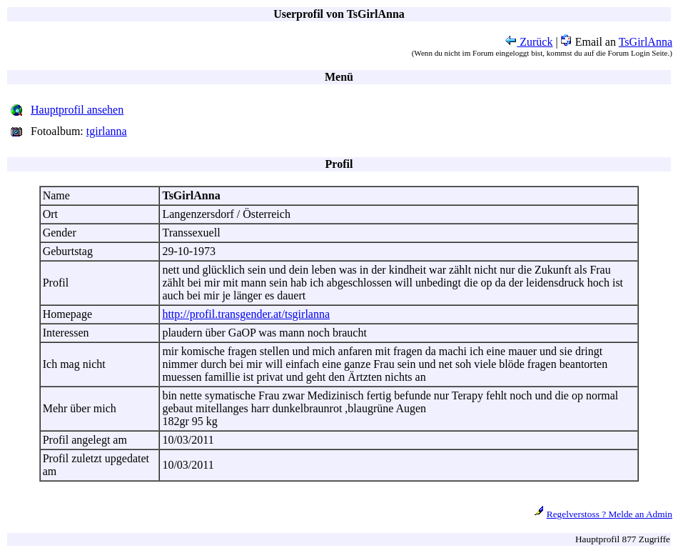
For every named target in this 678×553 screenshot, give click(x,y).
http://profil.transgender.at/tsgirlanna (246, 314)
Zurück (528, 42)
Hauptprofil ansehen (77, 110)
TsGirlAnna (645, 42)
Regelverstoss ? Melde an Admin (609, 514)
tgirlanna (106, 131)
